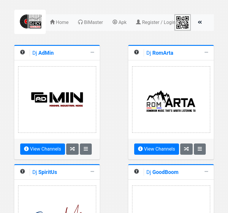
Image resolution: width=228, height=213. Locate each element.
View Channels (42, 149)
